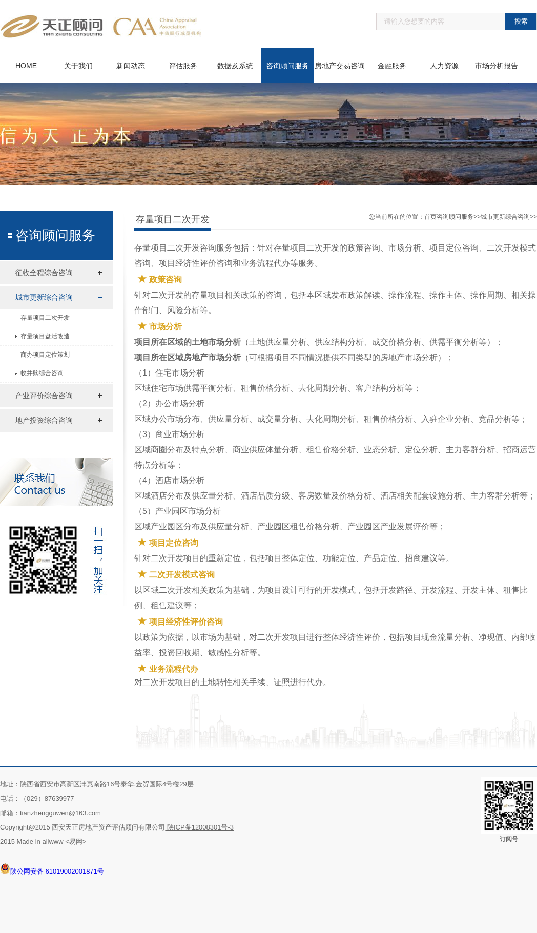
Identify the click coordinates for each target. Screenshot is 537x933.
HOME (26, 65)
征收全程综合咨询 (44, 272)
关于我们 (78, 65)
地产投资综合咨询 (44, 420)
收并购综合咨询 (42, 373)
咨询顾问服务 (287, 65)
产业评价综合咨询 (44, 395)
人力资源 (444, 65)
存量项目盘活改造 (45, 336)
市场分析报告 (496, 65)
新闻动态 (130, 65)
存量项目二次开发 (45, 317)
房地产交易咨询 (340, 65)
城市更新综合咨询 (44, 297)
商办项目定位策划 (45, 354)
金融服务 (392, 65)
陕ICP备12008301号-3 (199, 827)
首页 (430, 216)
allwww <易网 (62, 841)
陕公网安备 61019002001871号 (52, 868)
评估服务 (183, 65)
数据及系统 (235, 65)
